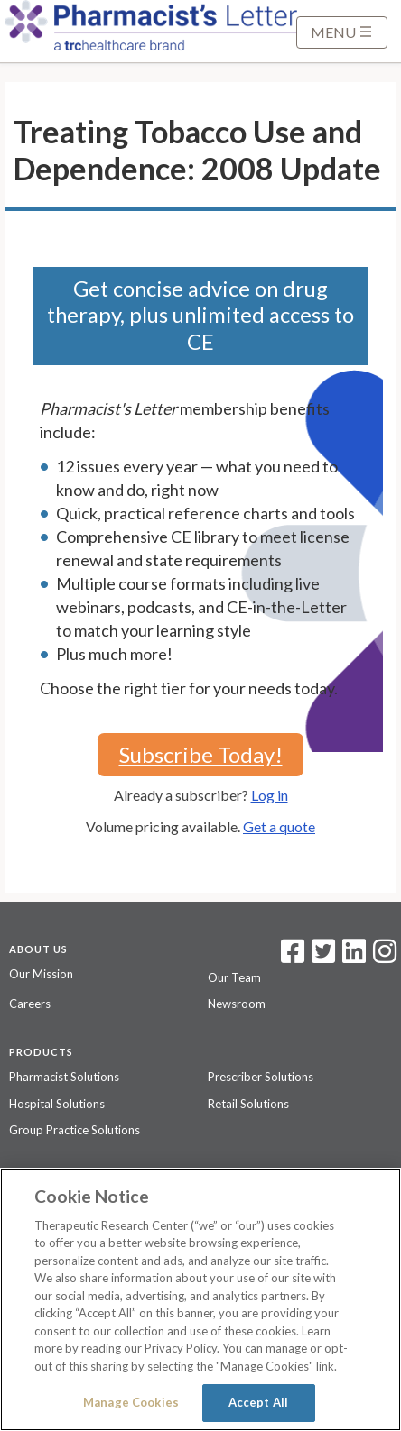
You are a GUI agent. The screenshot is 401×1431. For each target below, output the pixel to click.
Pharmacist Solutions (64, 1076)
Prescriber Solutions (260, 1076)
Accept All (258, 1402)
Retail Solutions (248, 1103)
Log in (269, 794)
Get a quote (279, 826)
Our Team (234, 977)
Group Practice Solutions (74, 1130)
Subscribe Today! (201, 754)
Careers (30, 1003)
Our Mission (41, 974)
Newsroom (237, 1003)
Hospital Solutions (57, 1103)
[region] (200, 1299)
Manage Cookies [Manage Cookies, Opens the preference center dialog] (131, 1402)
